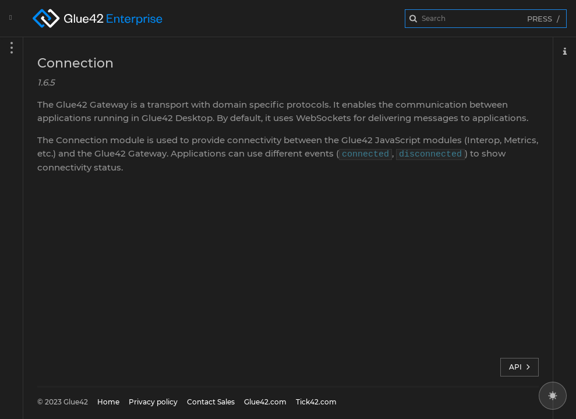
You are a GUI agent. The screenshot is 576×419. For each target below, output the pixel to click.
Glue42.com (265, 401)
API (519, 367)
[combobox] (486, 18)
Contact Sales (211, 401)
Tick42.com (316, 401)
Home (108, 401)
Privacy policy (153, 401)
